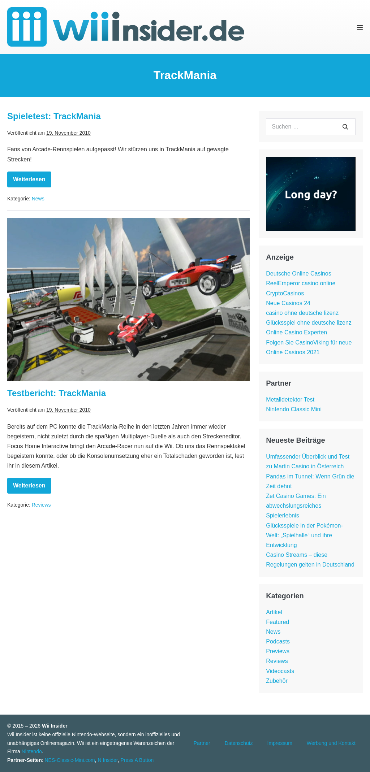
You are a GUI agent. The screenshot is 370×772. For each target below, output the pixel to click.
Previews (277, 651)
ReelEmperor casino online (300, 283)
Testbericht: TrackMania (56, 393)
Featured (277, 622)
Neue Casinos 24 (288, 303)
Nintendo (32, 751)
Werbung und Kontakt (331, 743)
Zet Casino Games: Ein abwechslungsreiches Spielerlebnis (296, 506)
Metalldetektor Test (290, 399)
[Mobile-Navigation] (360, 27)
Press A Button (137, 760)
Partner (202, 743)
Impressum (279, 743)
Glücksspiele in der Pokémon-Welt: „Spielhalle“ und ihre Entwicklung (304, 535)
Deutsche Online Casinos (298, 273)
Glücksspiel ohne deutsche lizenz (309, 323)
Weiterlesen (32, 181)
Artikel (274, 612)
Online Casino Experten (296, 332)
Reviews (41, 505)
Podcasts (278, 641)
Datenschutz (239, 743)
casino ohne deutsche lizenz (302, 313)
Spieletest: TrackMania (54, 116)
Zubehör (277, 681)
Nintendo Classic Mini (294, 409)
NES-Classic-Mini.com (69, 760)
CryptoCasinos (285, 293)
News (38, 198)
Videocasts (280, 671)
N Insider (108, 760)
